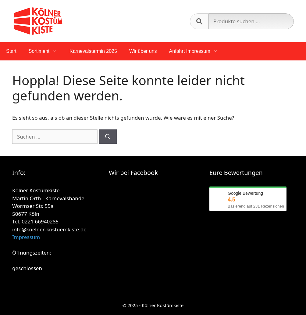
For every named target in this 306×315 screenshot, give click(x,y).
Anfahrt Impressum (196, 51)
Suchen (199, 21)
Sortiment (46, 51)
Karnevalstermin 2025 (93, 51)
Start (11, 51)
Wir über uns (143, 51)
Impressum (26, 237)
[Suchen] (108, 136)
